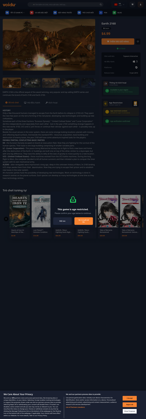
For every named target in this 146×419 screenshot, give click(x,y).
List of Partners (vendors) (75, 410)
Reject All (129, 408)
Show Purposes (129, 414)
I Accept (130, 401)
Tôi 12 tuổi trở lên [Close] (83, 221)
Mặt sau (62, 221)
